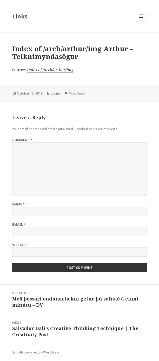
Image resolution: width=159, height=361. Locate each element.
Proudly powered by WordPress (35, 352)
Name (18, 204)
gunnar (55, 93)
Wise (81, 93)
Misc (72, 93)
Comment (22, 140)
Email (19, 224)
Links (20, 16)
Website (19, 245)
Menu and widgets (141, 21)
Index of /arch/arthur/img (50, 69)
